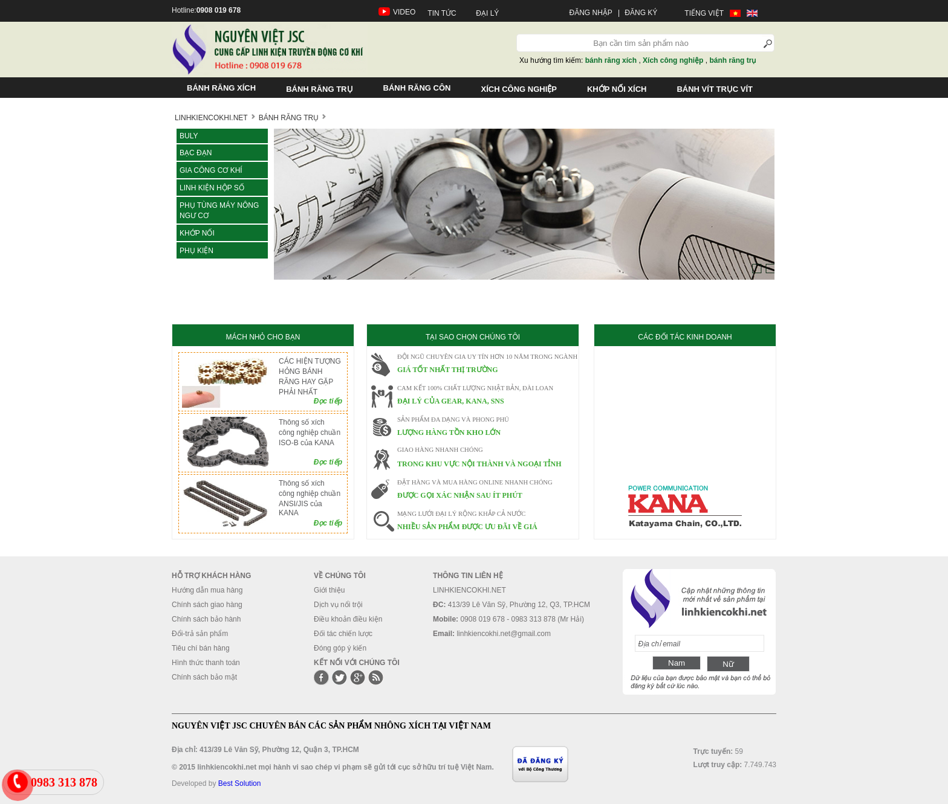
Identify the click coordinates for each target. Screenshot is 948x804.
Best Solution (239, 783)
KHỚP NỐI (197, 233)
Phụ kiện (196, 250)
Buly (189, 136)
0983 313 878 (64, 782)
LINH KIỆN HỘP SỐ (212, 188)
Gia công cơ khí (211, 170)
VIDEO (404, 12)
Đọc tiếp (328, 401)
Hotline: (206, 10)
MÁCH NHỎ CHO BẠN (263, 337)
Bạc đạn (196, 153)
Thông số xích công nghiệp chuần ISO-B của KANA (309, 432)
